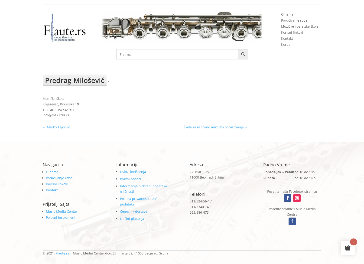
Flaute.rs (62, 253)
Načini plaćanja (132, 218)
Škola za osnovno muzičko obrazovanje (216, 127)
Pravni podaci (130, 179)
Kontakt (287, 38)
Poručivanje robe (294, 20)
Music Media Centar (61, 211)
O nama (287, 14)
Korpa (285, 44)
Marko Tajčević (56, 127)
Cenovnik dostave (133, 211)
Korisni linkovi (292, 32)
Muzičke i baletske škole (299, 26)
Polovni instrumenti (61, 217)
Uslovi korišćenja (133, 171)
